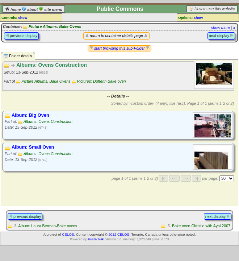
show (22, 18)
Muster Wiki (96, 239)
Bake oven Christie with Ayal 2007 (198, 226)
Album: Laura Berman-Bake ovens (45, 226)
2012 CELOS (118, 234)
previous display (21, 35)
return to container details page (116, 35)
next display (221, 35)
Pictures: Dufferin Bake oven (101, 81)
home (13, 9)
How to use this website (214, 9)
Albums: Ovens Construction (48, 121)
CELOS (68, 234)
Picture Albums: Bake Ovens (55, 26)
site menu (50, 9)
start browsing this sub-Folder (119, 48)
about (30, 9)
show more (220, 27)
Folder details (18, 56)
